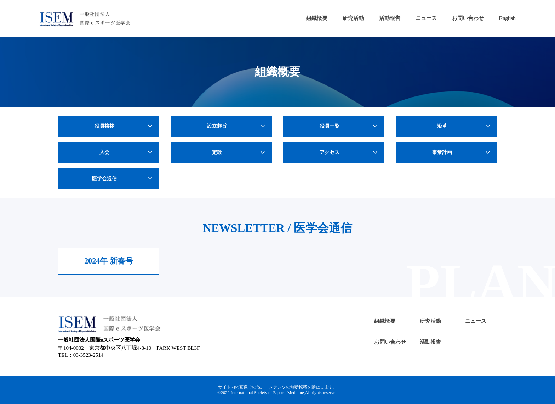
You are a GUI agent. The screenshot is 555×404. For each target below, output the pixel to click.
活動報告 (389, 18)
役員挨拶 (124, 126)
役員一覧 (349, 126)
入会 (126, 152)
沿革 (464, 126)
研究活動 (353, 18)
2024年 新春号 (108, 260)
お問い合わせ (468, 18)
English (507, 18)
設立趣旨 (237, 126)
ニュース (426, 18)
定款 (239, 152)
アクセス (349, 152)
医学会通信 (123, 179)
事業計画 (462, 152)
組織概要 (316, 18)
